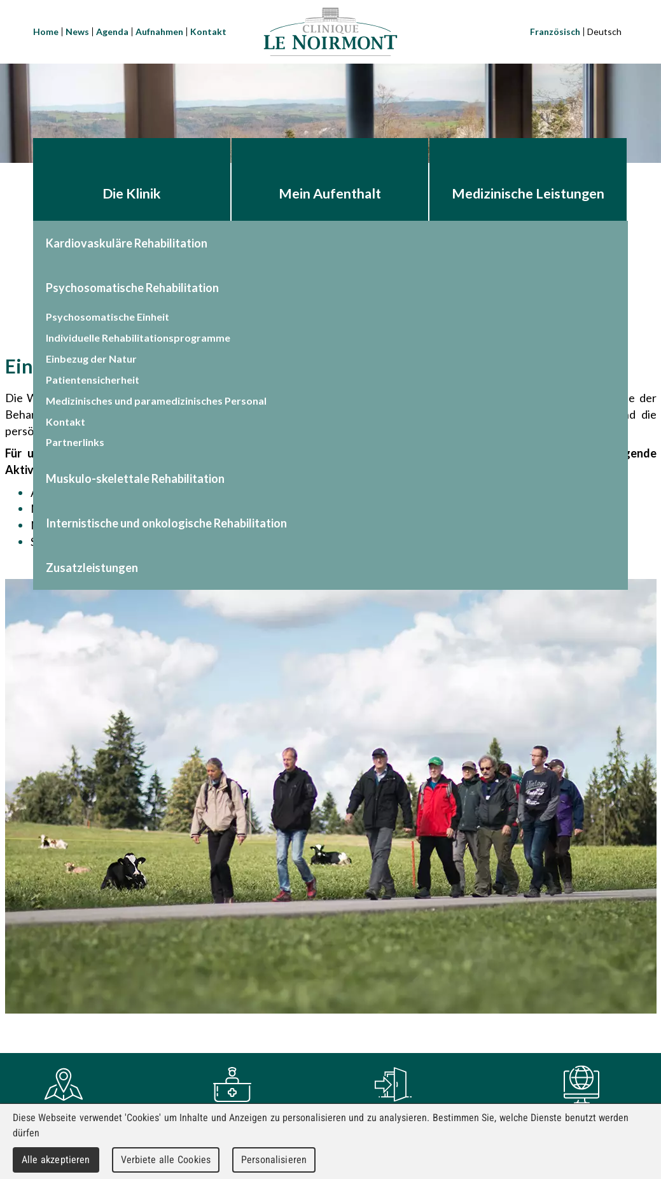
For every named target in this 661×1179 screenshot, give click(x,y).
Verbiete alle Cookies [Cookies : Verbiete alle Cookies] (166, 1160)
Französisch (555, 31)
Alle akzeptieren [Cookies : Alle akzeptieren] (56, 1160)
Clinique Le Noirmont (331, 32)
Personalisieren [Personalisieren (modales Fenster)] (274, 1160)
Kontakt (208, 31)
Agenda (112, 31)
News (77, 31)
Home (46, 31)
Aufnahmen (159, 31)
